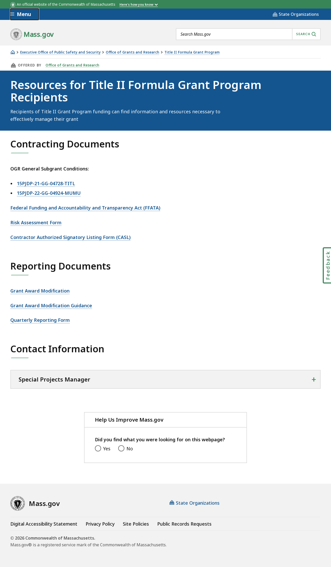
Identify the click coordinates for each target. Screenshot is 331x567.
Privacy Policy (100, 524)
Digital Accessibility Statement (43, 524)
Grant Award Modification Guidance (51, 305)
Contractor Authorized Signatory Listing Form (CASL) (70, 237)
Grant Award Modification (40, 291)
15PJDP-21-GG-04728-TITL (46, 183)
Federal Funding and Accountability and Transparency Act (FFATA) (85, 208)
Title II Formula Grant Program (192, 52)
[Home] (13, 52)
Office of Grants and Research (132, 52)
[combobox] (248, 34)
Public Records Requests (184, 524)
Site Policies (136, 524)
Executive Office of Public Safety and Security (60, 52)
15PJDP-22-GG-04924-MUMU (49, 193)
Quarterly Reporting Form (40, 320)
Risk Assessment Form (36, 222)
